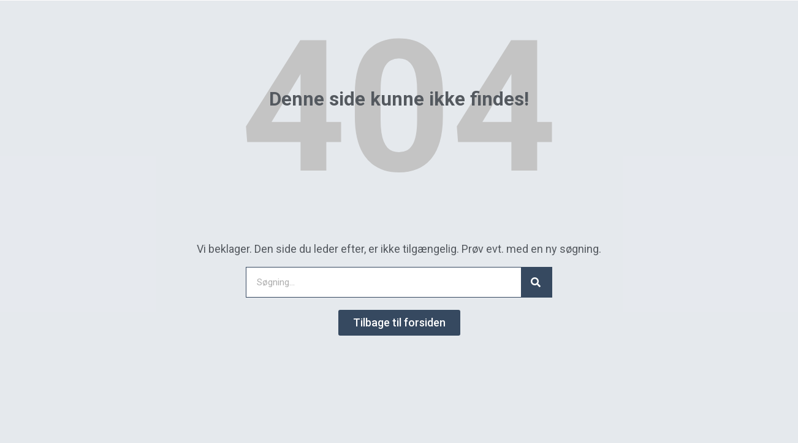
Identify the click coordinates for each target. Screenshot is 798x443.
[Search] (536, 282)
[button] (399, 323)
